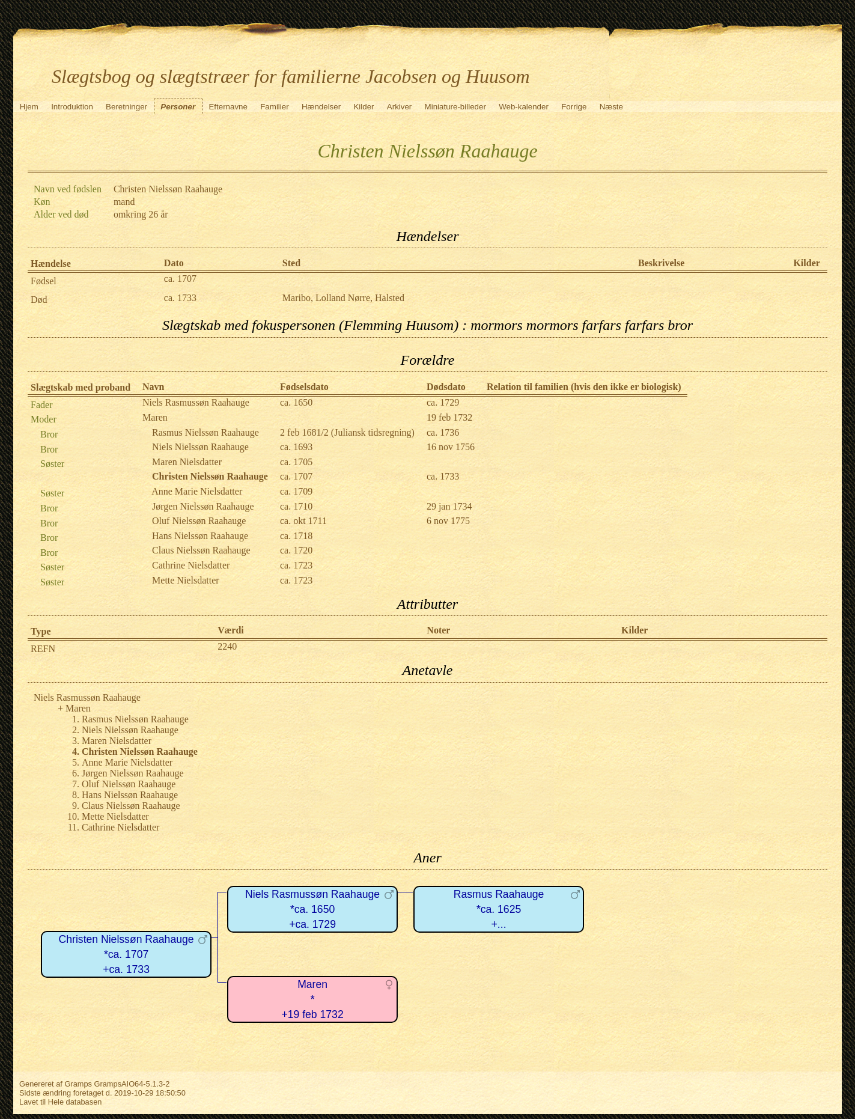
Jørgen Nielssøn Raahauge (203, 506)
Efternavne (227, 106)
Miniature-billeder (455, 106)
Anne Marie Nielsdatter (196, 491)
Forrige (573, 106)
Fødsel (43, 281)
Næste (611, 106)
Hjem (29, 106)
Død (39, 299)
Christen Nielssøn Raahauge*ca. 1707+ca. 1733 (126, 954)
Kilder (363, 106)
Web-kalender (524, 106)
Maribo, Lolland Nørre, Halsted (343, 298)
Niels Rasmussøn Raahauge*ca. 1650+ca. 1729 (312, 909)
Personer (177, 106)
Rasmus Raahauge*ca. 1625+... (499, 909)
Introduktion (72, 106)
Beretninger (126, 106)
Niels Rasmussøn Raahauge (195, 402)
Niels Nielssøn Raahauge (200, 447)
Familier (274, 106)
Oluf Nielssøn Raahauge (199, 521)
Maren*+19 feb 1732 (312, 999)
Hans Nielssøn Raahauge (200, 536)
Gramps (78, 1083)
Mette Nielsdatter (185, 580)
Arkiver (399, 106)
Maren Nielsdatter (187, 462)
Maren (155, 417)
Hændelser (321, 106)
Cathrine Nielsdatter (191, 565)
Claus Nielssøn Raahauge (201, 550)
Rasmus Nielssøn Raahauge (205, 432)
